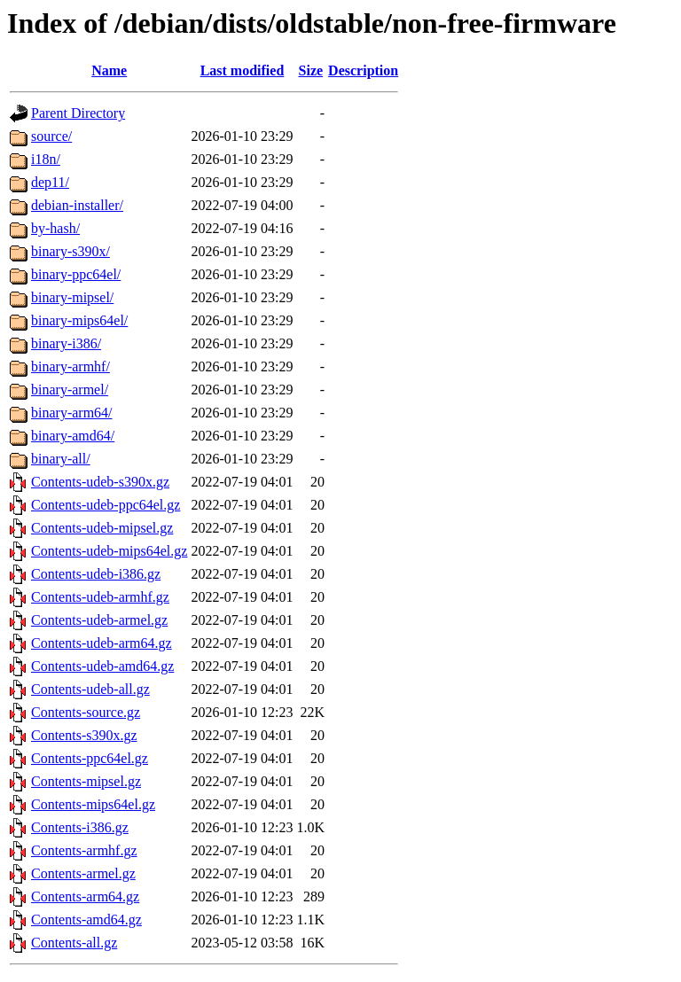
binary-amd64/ (72, 435)
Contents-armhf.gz (84, 850)
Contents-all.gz (74, 942)
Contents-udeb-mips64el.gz (109, 550)
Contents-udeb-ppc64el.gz (105, 504)
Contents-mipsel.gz (86, 781)
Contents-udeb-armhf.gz (100, 596)
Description (363, 70)
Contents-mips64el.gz (93, 804)
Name (109, 70)
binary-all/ (60, 458)
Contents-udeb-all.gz (90, 689)
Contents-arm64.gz (85, 896)
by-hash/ (55, 228)
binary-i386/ (66, 343)
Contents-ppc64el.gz (89, 758)
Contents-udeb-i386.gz (95, 573)
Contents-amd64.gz (86, 919)
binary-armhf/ (70, 366)
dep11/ (50, 182)
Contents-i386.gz (80, 827)
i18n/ (45, 159)
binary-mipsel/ (72, 297)
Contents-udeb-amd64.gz (102, 666)
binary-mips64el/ (79, 320)
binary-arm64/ (72, 412)
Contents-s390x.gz (84, 735)
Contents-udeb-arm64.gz (101, 643)
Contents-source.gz (85, 712)
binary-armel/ (69, 389)
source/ (51, 136)
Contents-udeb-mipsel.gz (102, 527)
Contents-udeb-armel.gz (99, 619)
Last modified (242, 70)
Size (311, 70)
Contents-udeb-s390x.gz (100, 481)
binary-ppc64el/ (76, 274)
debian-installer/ (77, 205)
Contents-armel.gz (83, 873)
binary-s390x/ (70, 251)
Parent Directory (78, 113)
